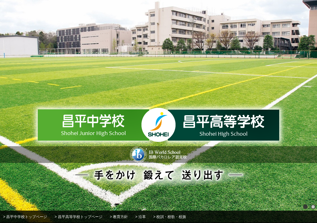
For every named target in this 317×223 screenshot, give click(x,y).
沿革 (142, 217)
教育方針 (120, 217)
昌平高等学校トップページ (80, 217)
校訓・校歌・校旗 (171, 217)
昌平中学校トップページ (26, 217)
